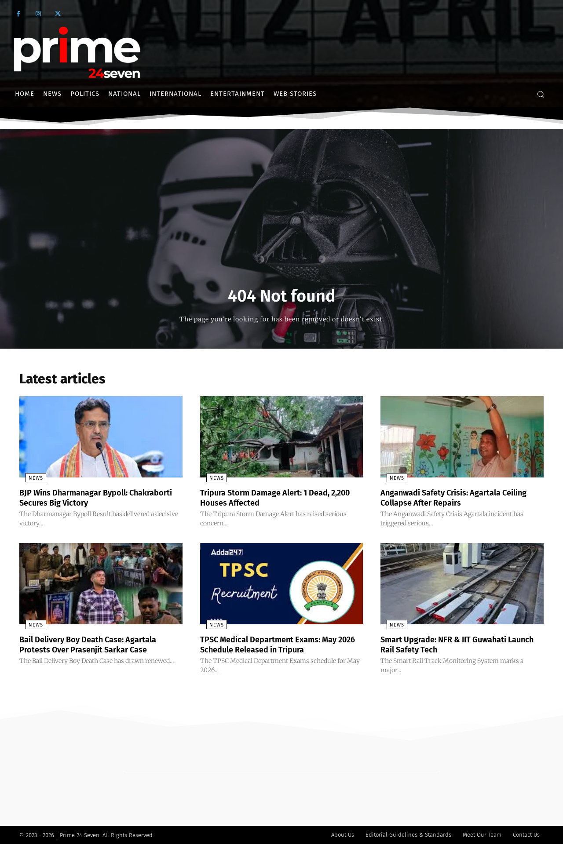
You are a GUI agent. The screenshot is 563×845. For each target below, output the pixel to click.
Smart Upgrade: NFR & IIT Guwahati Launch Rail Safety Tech (451, 646)
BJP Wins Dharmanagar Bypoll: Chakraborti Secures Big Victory (82, 500)
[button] (540, 94)
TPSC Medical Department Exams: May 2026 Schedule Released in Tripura (277, 646)
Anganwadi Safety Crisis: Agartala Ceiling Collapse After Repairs (448, 500)
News (29, 481)
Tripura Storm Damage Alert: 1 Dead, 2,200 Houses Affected (273, 500)
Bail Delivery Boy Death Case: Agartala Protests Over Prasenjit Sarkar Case (96, 646)
